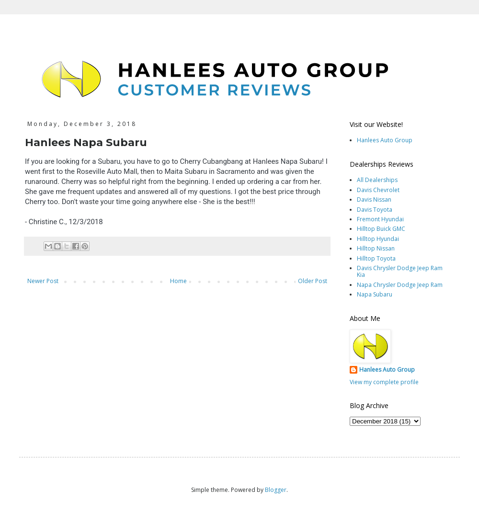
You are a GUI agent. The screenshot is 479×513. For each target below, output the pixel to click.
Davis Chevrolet (378, 190)
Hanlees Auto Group (384, 140)
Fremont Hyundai (380, 219)
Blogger (275, 490)
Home (178, 281)
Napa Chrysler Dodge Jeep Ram (400, 285)
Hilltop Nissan (376, 248)
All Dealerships (377, 180)
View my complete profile (384, 382)
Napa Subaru (374, 294)
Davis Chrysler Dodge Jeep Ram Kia (400, 271)
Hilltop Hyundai (378, 239)
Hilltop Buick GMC (381, 229)
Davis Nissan (374, 199)
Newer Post (42, 281)
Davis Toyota (374, 209)
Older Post (312, 281)
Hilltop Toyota (376, 258)
